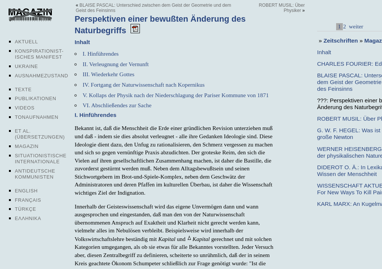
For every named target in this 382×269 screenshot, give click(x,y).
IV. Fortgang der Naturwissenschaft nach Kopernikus (143, 84)
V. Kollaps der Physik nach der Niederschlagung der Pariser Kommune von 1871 (175, 95)
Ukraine (26, 66)
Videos (25, 108)
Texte (23, 89)
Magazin (26, 146)
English (26, 191)
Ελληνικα (28, 218)
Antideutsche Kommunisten (35, 174)
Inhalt (324, 52)
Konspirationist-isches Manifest (39, 54)
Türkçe (25, 209)
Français (28, 200)
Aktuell (26, 41)
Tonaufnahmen (37, 117)
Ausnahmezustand (41, 75)
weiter (355, 26)
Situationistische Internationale (41, 158)
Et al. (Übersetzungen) (40, 134)
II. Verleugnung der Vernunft (115, 64)
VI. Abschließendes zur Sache (116, 105)
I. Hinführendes (100, 53)
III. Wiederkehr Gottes (108, 74)
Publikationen (35, 98)
